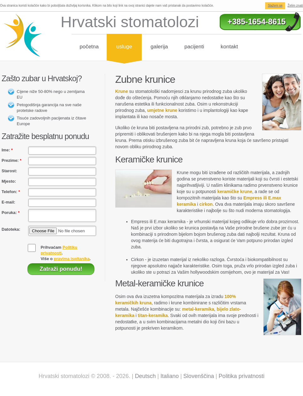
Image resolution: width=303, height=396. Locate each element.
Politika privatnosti (241, 376)
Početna (89, 47)
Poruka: (11, 212)
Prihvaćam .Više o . (66, 255)
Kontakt (229, 47)
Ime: (7, 150)
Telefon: (11, 191)
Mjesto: (9, 181)
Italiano (169, 376)
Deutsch (145, 376)
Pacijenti (194, 47)
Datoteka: (11, 231)
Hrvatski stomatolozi (130, 21)
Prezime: (11, 160)
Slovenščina (198, 376)
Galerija (159, 47)
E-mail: (8, 202)
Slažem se (275, 5)
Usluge (124, 47)
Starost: (9, 170)
